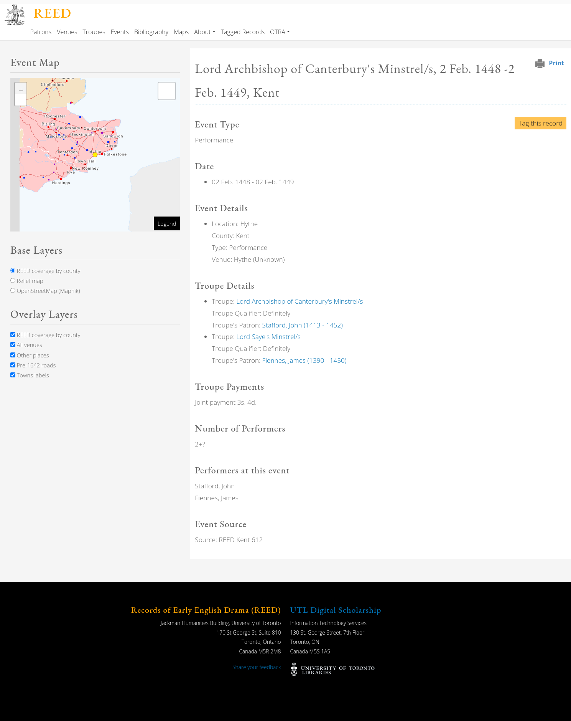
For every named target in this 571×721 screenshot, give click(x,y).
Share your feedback (256, 667)
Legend (167, 223)
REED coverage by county (45, 271)
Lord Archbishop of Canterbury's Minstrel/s (299, 301)
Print (556, 63)
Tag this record (540, 123)
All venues (26, 345)
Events (120, 32)
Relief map (26, 280)
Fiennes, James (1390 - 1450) (304, 360)
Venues (67, 32)
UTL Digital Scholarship (336, 609)
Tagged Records (243, 32)
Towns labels (29, 375)
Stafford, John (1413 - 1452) (302, 325)
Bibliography (151, 32)
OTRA (277, 32)
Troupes (93, 32)
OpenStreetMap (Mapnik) (45, 290)
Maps (181, 32)
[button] (20, 88)
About (202, 32)
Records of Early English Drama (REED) (206, 609)
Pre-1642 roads (33, 365)
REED (52, 13)
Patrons (41, 32)
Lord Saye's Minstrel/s (268, 336)
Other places (29, 355)
